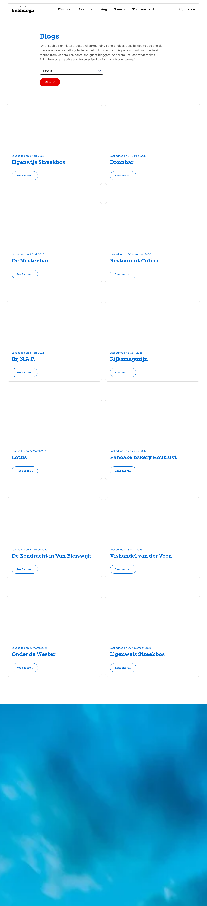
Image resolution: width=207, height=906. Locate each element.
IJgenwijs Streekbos (38, 162)
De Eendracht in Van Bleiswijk (51, 556)
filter (49, 82)
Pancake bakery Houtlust (143, 458)
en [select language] (191, 9)
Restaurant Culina (134, 261)
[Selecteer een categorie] (71, 71)
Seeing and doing (93, 9)
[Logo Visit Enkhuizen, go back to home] (23, 9)
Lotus (19, 458)
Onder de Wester (33, 654)
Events (119, 9)
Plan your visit (144, 9)
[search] (181, 9)
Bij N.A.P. (23, 359)
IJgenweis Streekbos (137, 654)
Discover (65, 9)
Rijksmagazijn (129, 359)
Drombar (121, 162)
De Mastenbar (30, 261)
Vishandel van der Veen (141, 556)
